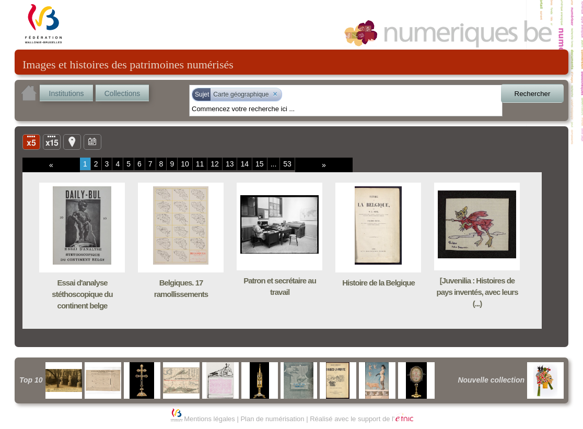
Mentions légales (209, 419)
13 (230, 164)
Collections (122, 93)
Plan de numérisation (272, 419)
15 (259, 164)
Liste (51, 141)
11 (200, 164)
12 (215, 164)
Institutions (66, 93)
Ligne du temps (92, 141)
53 (287, 164)
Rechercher (533, 94)
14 (244, 164)
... (274, 164)
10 (185, 164)
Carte (72, 141)
